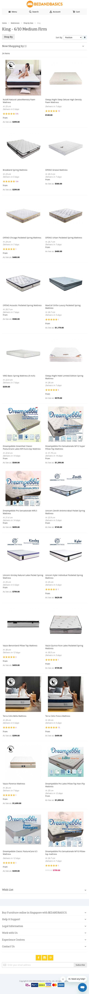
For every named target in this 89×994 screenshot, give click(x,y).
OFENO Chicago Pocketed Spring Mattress (22, 237)
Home (4, 23)
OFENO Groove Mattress (56, 170)
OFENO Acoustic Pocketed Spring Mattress (22, 305)
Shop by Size (28, 23)
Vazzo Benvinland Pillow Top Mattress (20, 645)
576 (16, 114)
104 (16, 181)
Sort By (59, 37)
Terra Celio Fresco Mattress (57, 716)
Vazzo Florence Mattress (14, 783)
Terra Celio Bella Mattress (14, 716)
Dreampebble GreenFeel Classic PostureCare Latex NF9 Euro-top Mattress (22, 447)
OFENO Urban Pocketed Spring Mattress (63, 237)
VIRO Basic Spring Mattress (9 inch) (19, 375)
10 (59, 111)
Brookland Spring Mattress (15, 170)
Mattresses (15, 23)
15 (59, 727)
